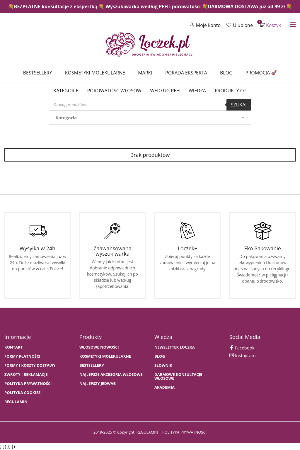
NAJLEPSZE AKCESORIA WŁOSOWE (111, 374)
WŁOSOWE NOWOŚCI (99, 347)
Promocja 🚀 (261, 72)
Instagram (242, 355)
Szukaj (239, 104)
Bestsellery (37, 72)
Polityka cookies (22, 393)
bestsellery (91, 365)
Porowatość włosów (114, 90)
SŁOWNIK (163, 365)
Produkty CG (231, 90)
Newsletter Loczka (174, 347)
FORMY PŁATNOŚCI (22, 356)
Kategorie (65, 90)
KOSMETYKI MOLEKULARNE (105, 356)
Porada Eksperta (186, 72)
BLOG (159, 356)
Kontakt (13, 347)
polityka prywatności (184, 432)
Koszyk (270, 25)
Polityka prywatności (28, 384)
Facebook (242, 348)
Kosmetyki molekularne (95, 72)
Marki (145, 72)
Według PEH (165, 90)
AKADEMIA (164, 387)
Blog (226, 72)
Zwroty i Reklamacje (26, 374)
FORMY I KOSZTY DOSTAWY (29, 365)
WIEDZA (197, 90)
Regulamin (16, 402)
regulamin (147, 432)
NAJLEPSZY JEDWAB (97, 384)
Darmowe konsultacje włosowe (178, 376)
